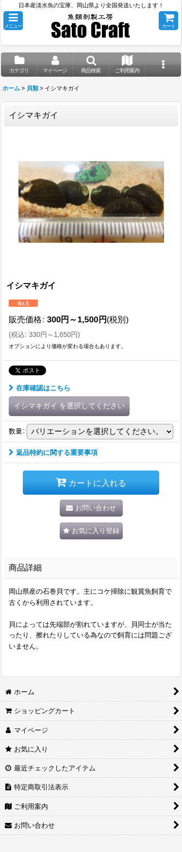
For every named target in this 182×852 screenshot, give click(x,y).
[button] (13, 20)
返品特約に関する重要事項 (53, 452)
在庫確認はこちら (39, 388)
